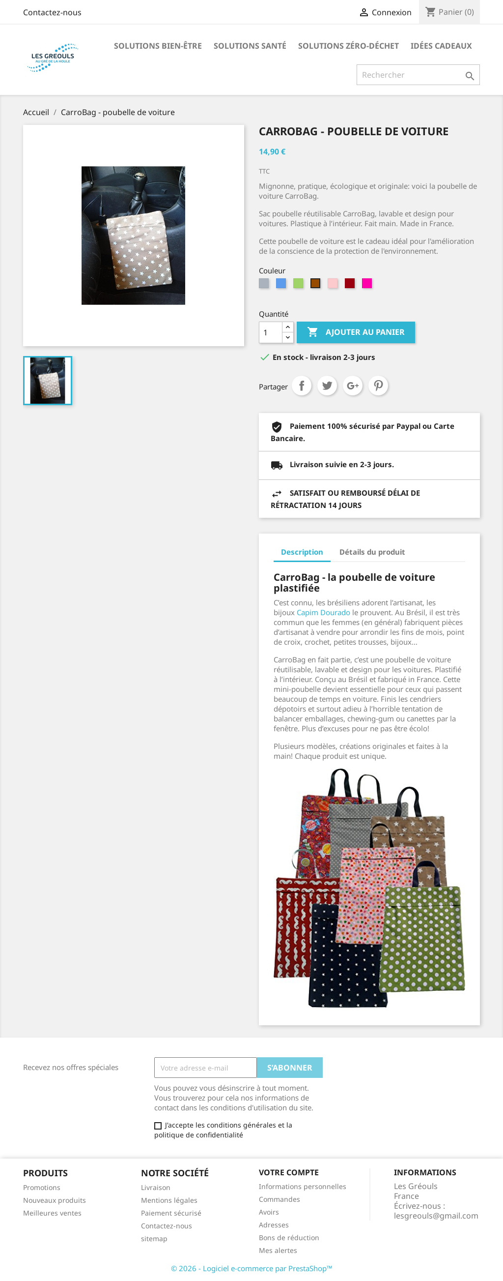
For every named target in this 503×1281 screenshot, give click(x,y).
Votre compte (289, 1172)
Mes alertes (278, 1250)
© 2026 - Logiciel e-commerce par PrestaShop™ (252, 1268)
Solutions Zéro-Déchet (348, 45)
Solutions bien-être (158, 45)
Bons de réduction (289, 1237)
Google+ (353, 385)
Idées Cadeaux (441, 45)
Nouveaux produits (54, 1200)
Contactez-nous (52, 12)
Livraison (155, 1187)
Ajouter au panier (356, 332)
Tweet (327, 385)
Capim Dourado (323, 612)
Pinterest (378, 385)
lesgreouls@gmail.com (436, 1215)
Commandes (279, 1199)
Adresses (274, 1224)
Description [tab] (302, 552)
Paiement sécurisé (171, 1213)
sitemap (154, 1238)
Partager (301, 385)
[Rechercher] (418, 74)
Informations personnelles (302, 1186)
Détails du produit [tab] (372, 552)
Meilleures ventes (52, 1213)
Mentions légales (169, 1200)
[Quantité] (270, 332)
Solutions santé (250, 45)
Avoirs (269, 1212)
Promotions (41, 1187)
